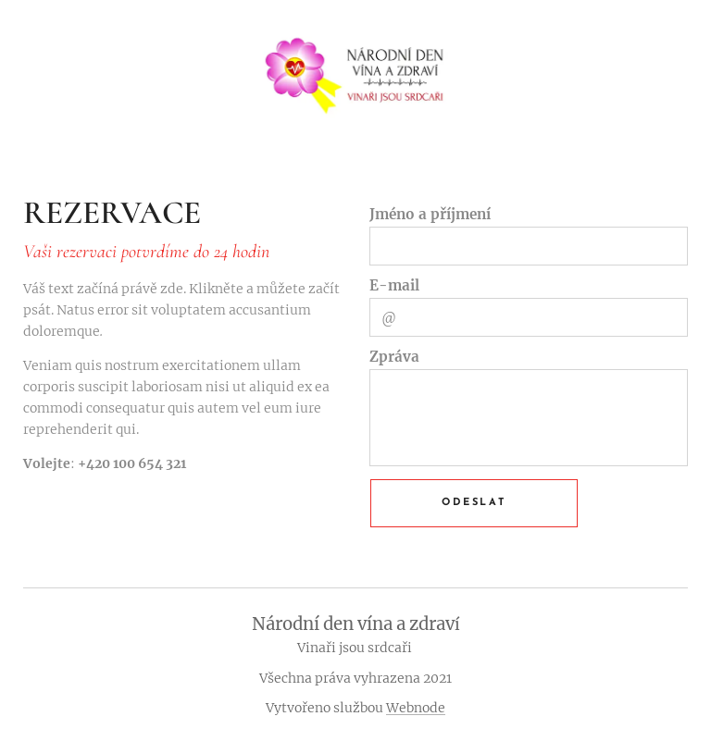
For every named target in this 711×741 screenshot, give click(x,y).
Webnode (415, 707)
